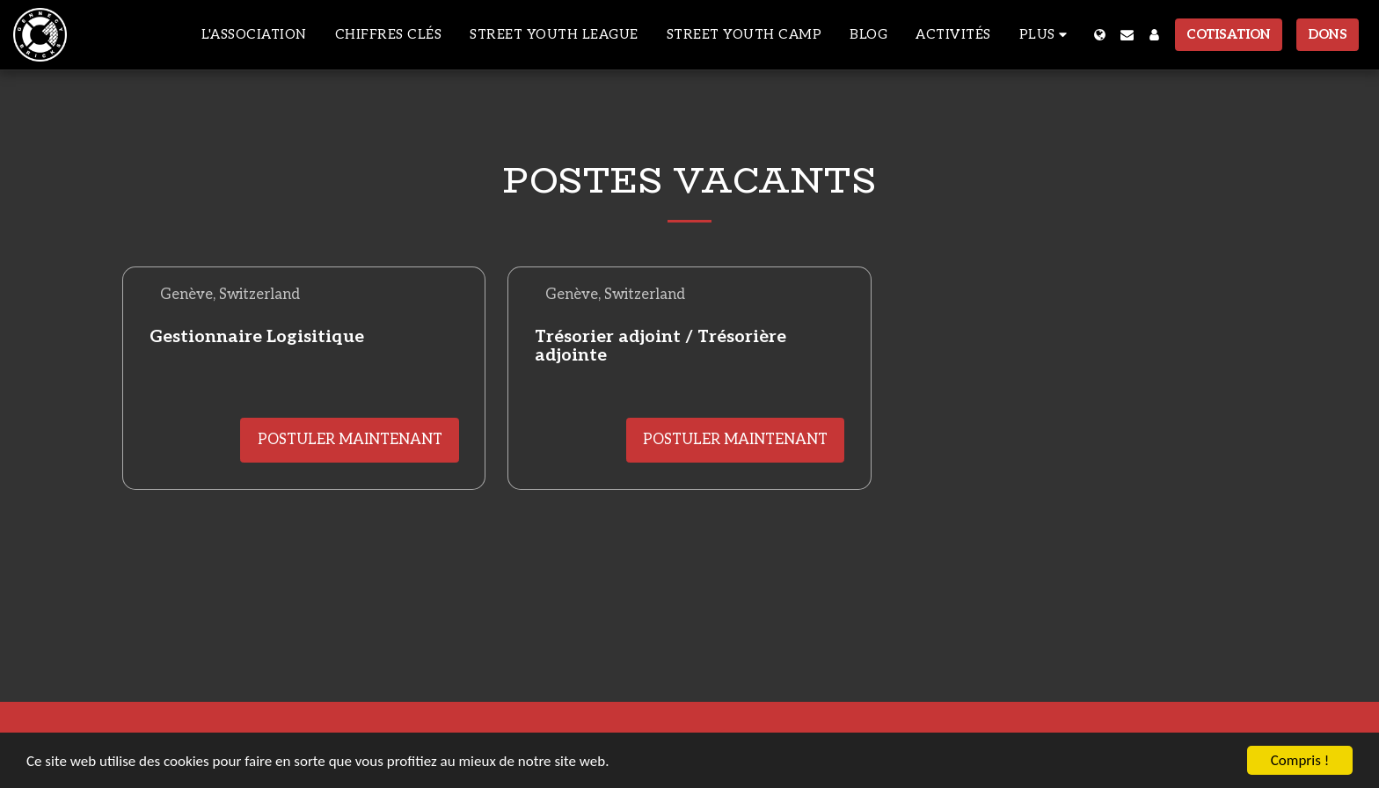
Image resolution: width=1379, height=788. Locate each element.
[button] (1127, 34)
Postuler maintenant (350, 440)
